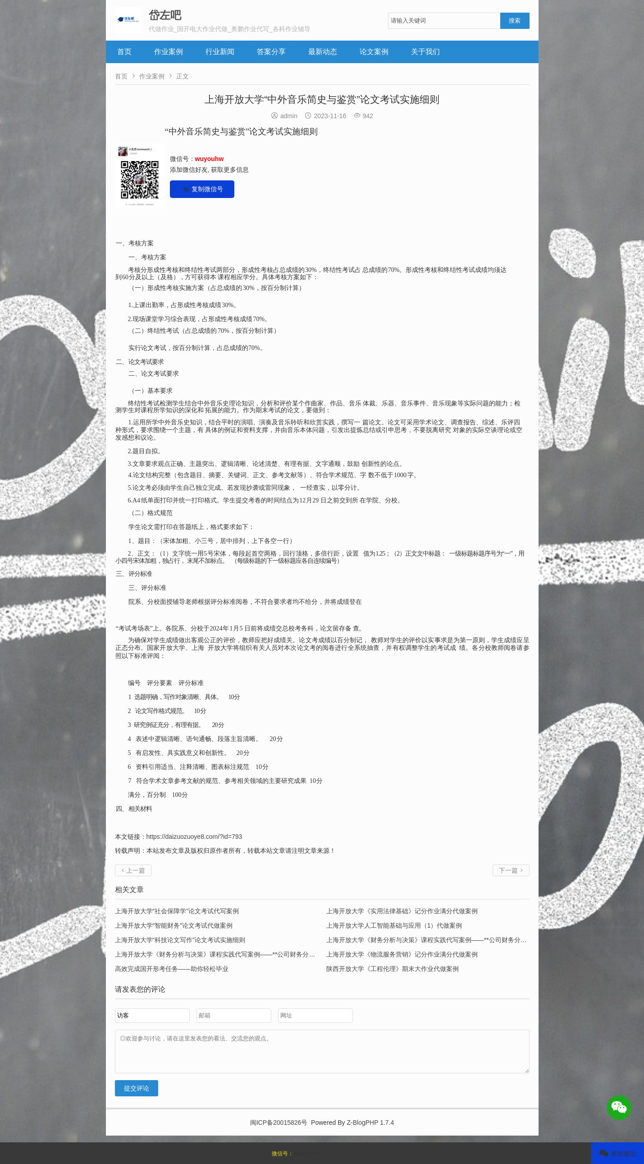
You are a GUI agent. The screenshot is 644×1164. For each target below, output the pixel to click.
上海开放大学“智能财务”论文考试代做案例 (174, 925)
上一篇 (133, 870)
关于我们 (425, 51)
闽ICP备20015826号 (279, 1129)
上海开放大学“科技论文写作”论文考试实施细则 (180, 939)
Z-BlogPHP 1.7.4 (370, 1129)
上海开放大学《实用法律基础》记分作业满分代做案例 (402, 911)
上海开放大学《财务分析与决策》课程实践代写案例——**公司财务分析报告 (432, 939)
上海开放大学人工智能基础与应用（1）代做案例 (394, 925)
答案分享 (271, 51)
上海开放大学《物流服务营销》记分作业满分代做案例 (402, 954)
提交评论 (136, 1095)
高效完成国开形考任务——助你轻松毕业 (171, 968)
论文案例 (374, 51)
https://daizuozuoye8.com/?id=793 (194, 836)
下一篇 (511, 870)
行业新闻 (220, 51)
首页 (124, 51)
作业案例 (168, 51)
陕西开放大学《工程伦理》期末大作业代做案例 (392, 968)
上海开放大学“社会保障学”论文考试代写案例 (177, 911)
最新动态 (322, 51)
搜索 (515, 20)
